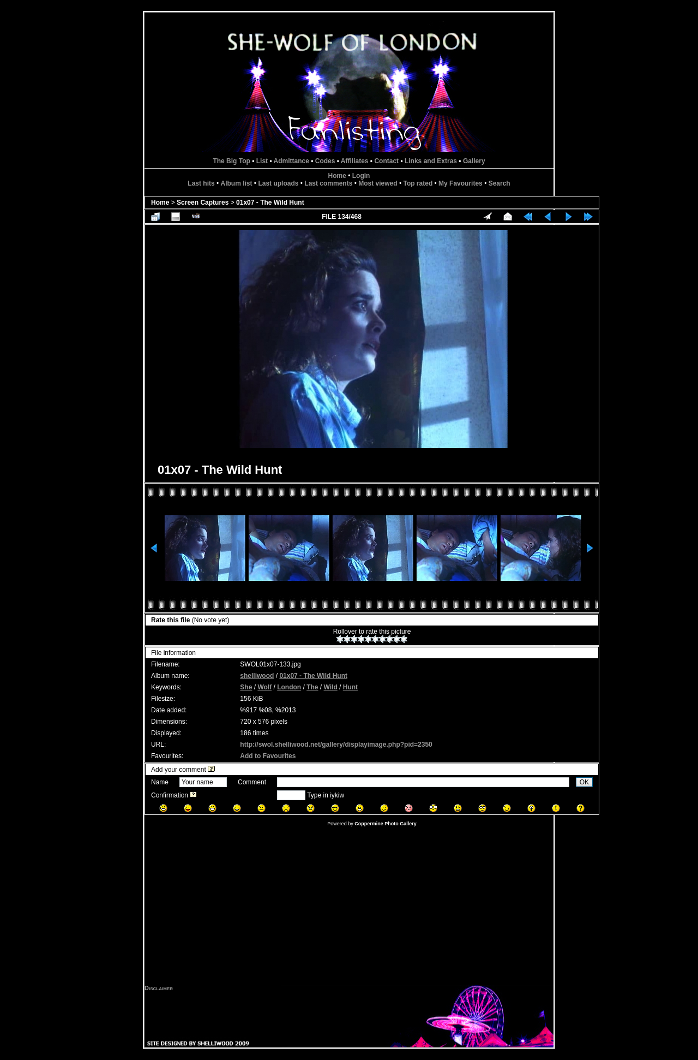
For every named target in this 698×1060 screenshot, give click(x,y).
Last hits (201, 183)
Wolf (264, 687)
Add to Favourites (268, 756)
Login (361, 176)
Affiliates (355, 161)
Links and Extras (431, 161)
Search (499, 183)
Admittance (291, 161)
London (289, 687)
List (262, 161)
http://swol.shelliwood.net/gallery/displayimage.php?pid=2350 (336, 744)
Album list (236, 183)
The (312, 687)
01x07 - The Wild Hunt (270, 202)
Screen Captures (202, 202)
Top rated (417, 183)
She (246, 687)
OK (584, 782)
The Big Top (231, 161)
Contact (386, 161)
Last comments (328, 183)
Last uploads (278, 183)
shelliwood (257, 676)
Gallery (474, 161)
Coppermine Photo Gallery (385, 823)
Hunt (350, 687)
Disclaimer (159, 988)
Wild (331, 687)
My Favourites (460, 183)
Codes (325, 161)
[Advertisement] (349, 908)
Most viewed (377, 183)
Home (337, 176)
